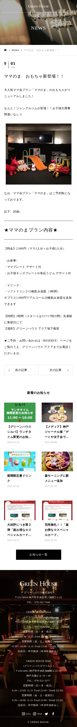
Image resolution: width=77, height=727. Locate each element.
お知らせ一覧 (38, 554)
